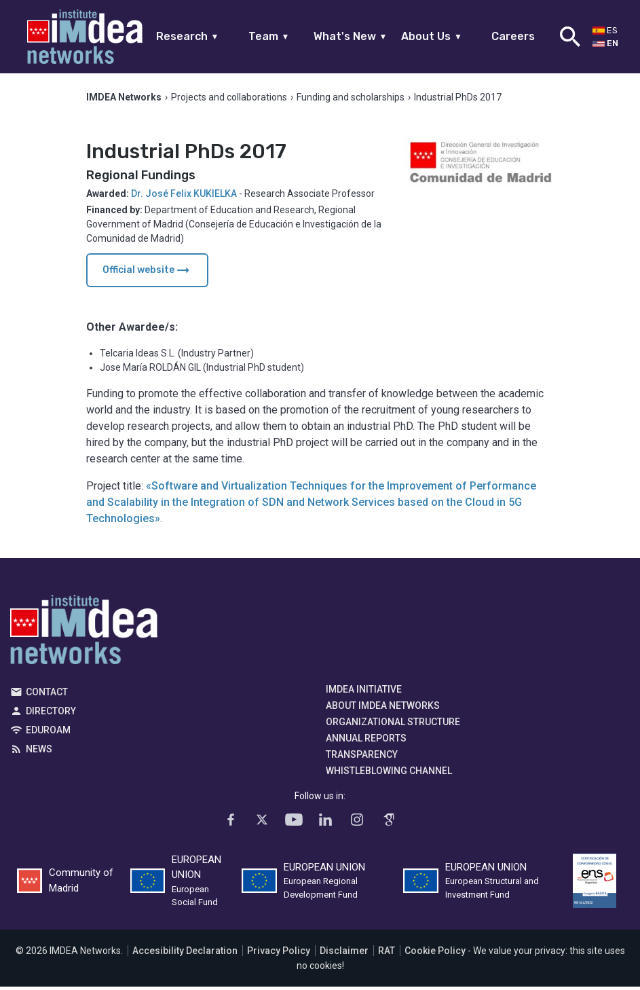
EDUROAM (48, 732)
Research (187, 36)
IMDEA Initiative (364, 691)
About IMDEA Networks (383, 708)
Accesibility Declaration (185, 954)
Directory (51, 713)
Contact (47, 694)
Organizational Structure (393, 724)
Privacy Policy (278, 954)
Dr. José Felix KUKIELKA (184, 196)
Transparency (362, 757)
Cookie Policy (435, 954)
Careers (513, 36)
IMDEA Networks (83, 636)
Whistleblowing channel (389, 773)
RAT (386, 954)
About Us (431, 36)
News (39, 751)
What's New (351, 36)
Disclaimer (344, 954)
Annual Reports (366, 740)
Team (269, 36)
